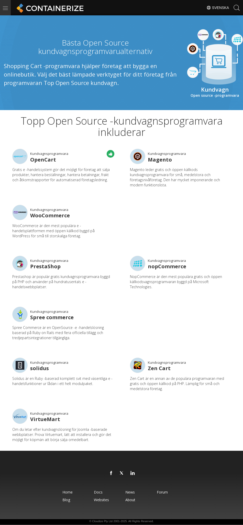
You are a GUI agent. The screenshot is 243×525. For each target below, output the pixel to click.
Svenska (217, 7)
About (130, 499)
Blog (66, 499)
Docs (98, 492)
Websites (101, 499)
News (130, 492)
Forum (162, 492)
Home (67, 492)
